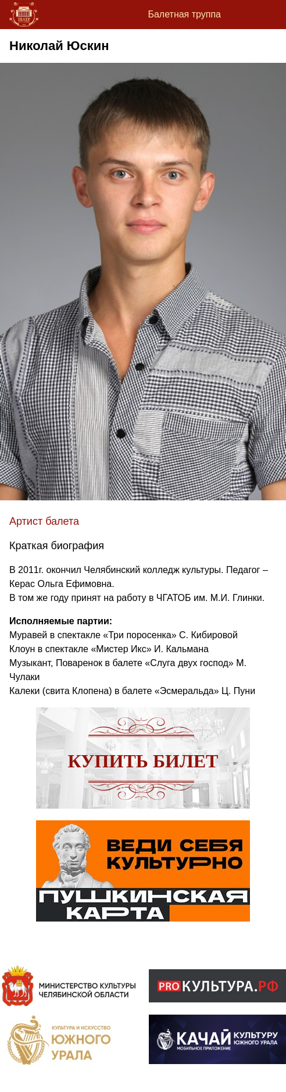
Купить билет (143, 760)
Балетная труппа (184, 14)
